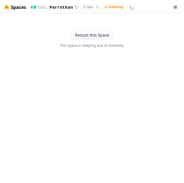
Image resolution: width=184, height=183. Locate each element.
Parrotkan (61, 7)
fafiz (42, 7)
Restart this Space (92, 35)
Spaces (18, 7)
